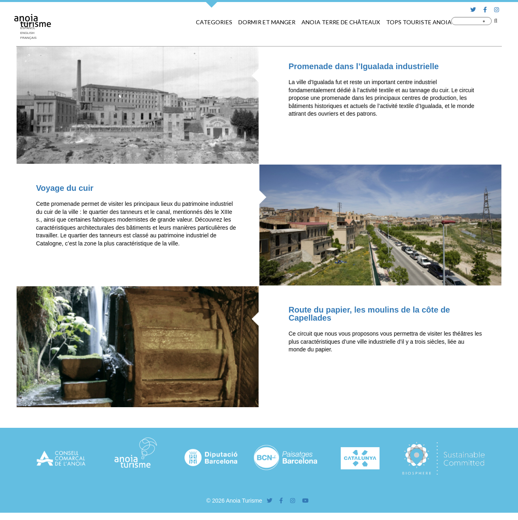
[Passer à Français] (30, 38)
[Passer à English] (30, 33)
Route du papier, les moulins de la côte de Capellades (369, 313)
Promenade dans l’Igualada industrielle (364, 66)
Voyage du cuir (64, 188)
